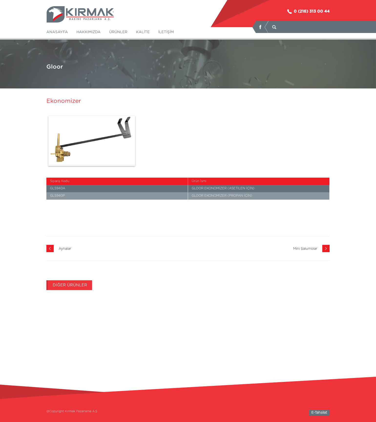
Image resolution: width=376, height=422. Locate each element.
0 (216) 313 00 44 (308, 11)
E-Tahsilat (319, 412)
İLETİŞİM (166, 32)
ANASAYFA (57, 32)
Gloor (54, 67)
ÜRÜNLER (118, 32)
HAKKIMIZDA (88, 32)
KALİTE (143, 32)
